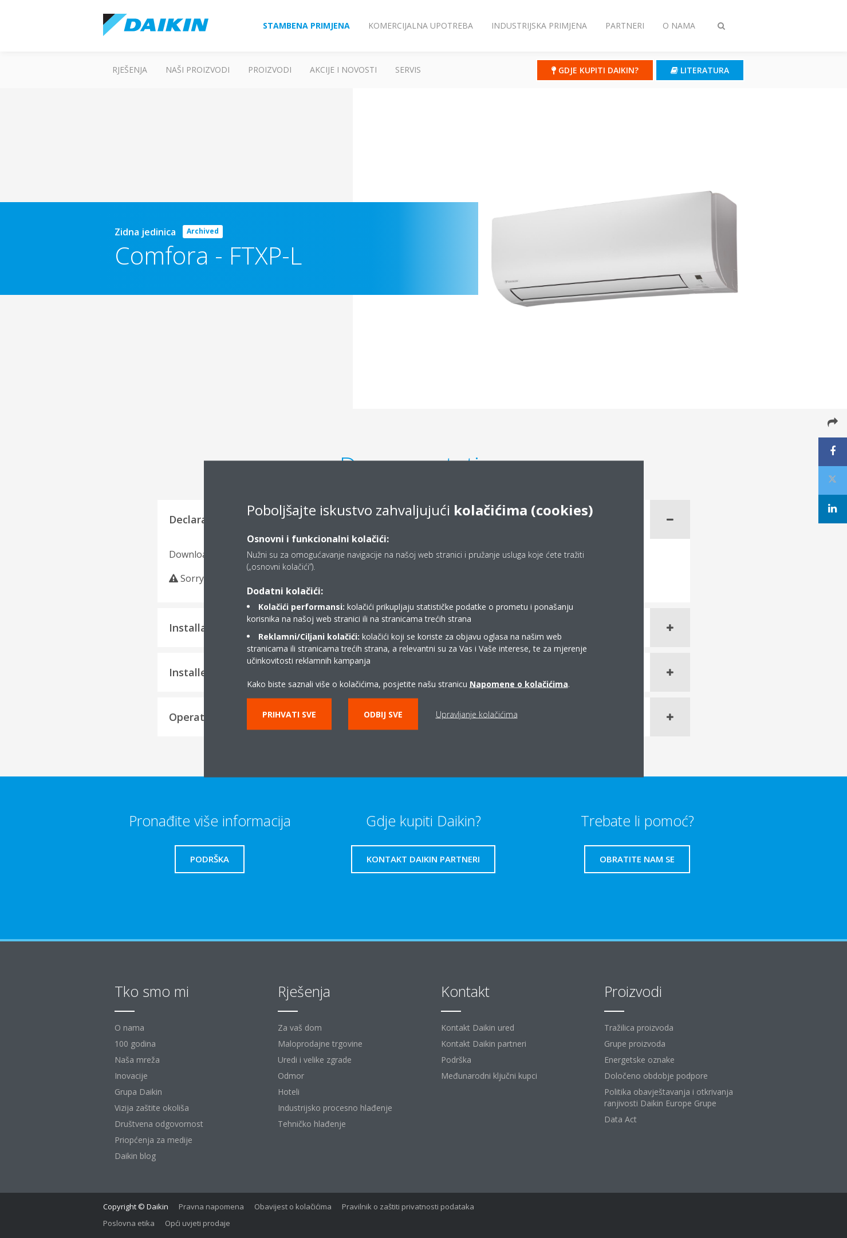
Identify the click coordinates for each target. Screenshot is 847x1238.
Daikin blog (135, 1155)
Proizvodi (269, 69)
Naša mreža (137, 1059)
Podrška (456, 1059)
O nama (129, 1027)
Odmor (291, 1075)
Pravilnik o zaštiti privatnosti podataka (408, 1206)
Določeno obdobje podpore (656, 1075)
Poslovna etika (129, 1223)
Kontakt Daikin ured (477, 1027)
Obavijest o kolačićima (293, 1206)
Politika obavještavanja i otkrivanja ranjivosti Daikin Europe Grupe (668, 1097)
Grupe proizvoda (634, 1043)
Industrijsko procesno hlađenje (335, 1107)
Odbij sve (383, 714)
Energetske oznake (639, 1059)
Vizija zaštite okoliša (152, 1107)
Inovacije (131, 1075)
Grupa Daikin (138, 1091)
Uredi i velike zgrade (315, 1059)
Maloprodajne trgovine (320, 1043)
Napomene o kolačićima (519, 684)
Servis (408, 69)
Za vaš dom (300, 1027)
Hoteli (289, 1091)
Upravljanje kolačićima (477, 714)
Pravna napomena (211, 1206)
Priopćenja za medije (153, 1139)
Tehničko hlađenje (312, 1123)
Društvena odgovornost (159, 1123)
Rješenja (129, 69)
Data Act (620, 1119)
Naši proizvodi (198, 69)
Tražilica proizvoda (638, 1027)
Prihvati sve (289, 714)
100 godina (135, 1043)
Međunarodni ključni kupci (489, 1075)
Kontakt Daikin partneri (483, 1043)
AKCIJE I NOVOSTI (343, 69)
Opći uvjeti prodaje (197, 1223)
